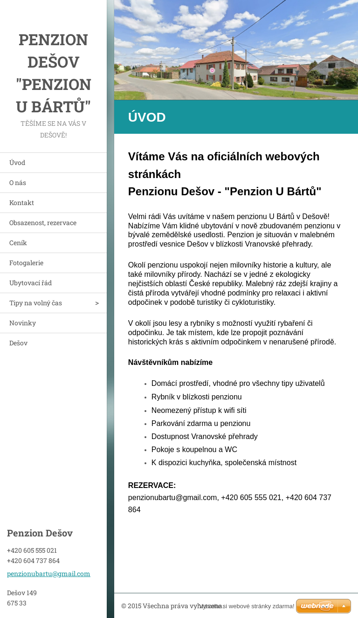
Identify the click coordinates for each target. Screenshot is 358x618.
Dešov (18, 342)
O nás (17, 182)
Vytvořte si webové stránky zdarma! (247, 606)
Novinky (22, 322)
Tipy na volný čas (35, 302)
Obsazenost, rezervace (42, 222)
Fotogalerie (26, 262)
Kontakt (21, 202)
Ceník (18, 242)
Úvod (17, 162)
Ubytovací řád (30, 282)
